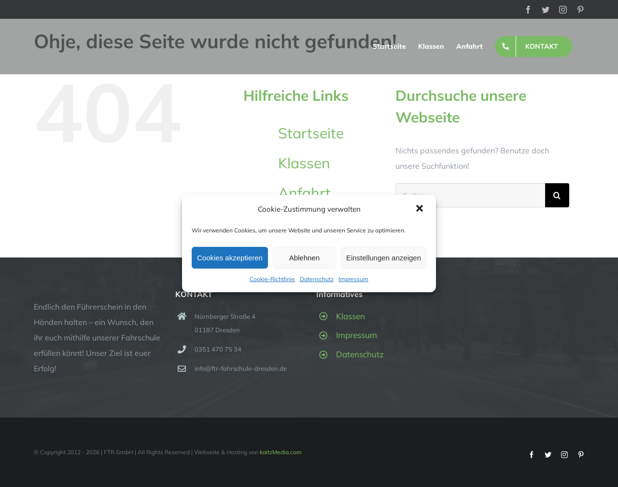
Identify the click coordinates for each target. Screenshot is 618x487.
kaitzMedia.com (281, 452)
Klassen (304, 163)
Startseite (311, 133)
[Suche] (557, 195)
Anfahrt (304, 193)
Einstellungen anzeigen (383, 258)
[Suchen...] (470, 195)
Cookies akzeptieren (230, 258)
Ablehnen (304, 258)
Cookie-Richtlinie (272, 279)
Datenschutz (317, 279)
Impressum (353, 279)
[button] (420, 209)
